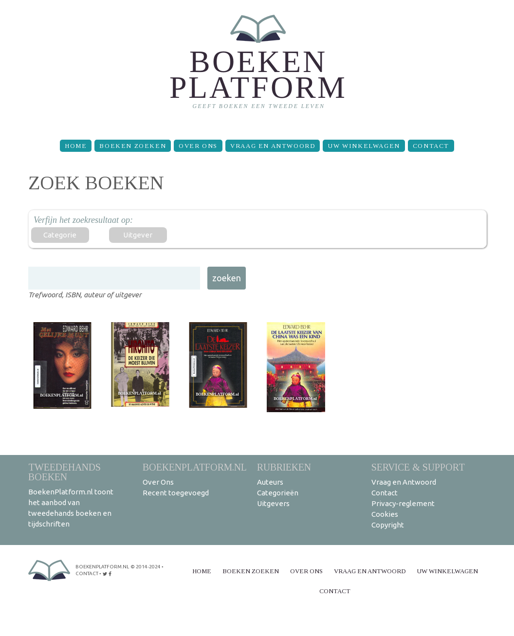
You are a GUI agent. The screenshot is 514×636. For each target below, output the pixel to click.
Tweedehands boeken (64, 472)
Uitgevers (273, 503)
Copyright (387, 525)
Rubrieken (284, 467)
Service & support (418, 467)
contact (86, 573)
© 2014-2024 (145, 566)
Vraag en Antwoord (272, 145)
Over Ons (198, 145)
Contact (431, 145)
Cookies (384, 514)
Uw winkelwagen (364, 145)
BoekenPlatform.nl (195, 467)
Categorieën (277, 493)
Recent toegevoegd (176, 493)
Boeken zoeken (132, 145)
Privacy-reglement (403, 503)
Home (76, 145)
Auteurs (270, 482)
